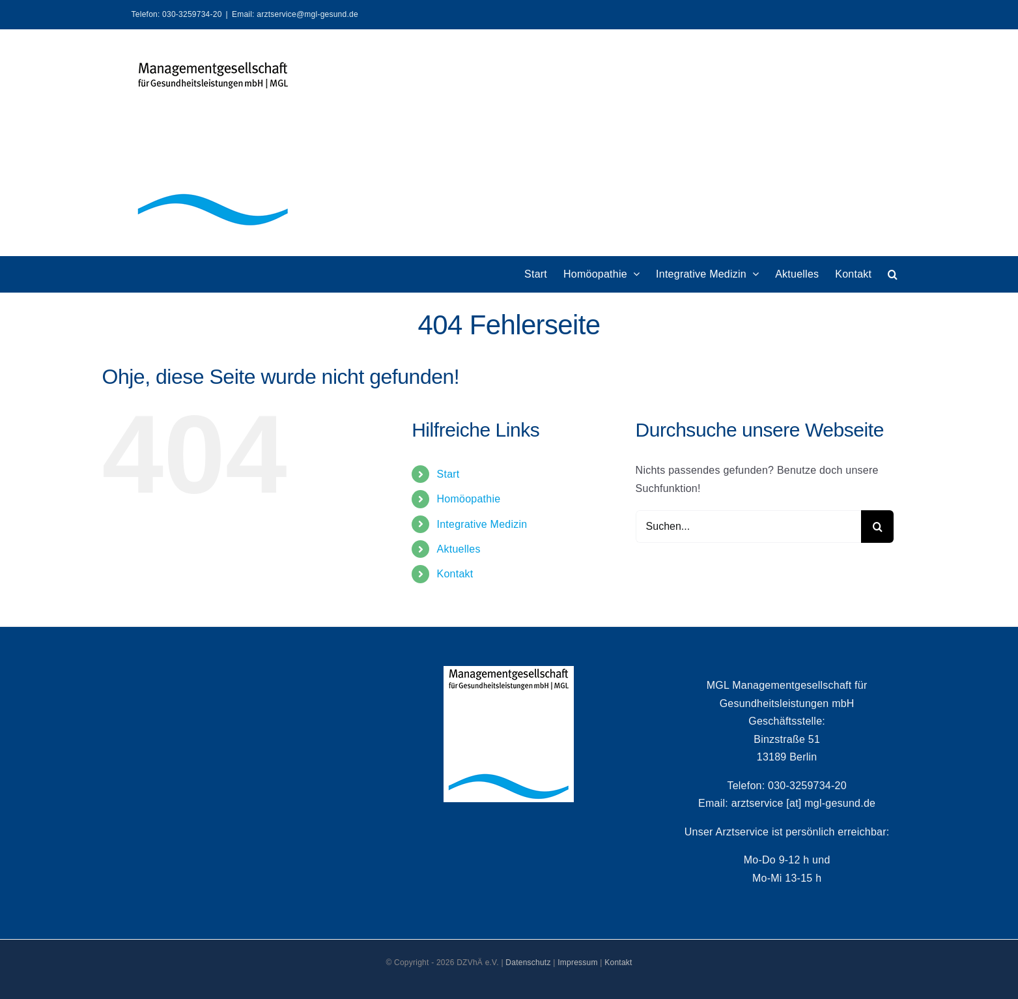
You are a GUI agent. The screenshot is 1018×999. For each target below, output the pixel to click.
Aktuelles (459, 549)
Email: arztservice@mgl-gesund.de (295, 14)
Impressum (578, 962)
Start (448, 474)
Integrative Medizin (482, 524)
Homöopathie (469, 498)
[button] (893, 274)
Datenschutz (527, 962)
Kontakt (455, 573)
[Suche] (877, 526)
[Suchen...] (749, 526)
